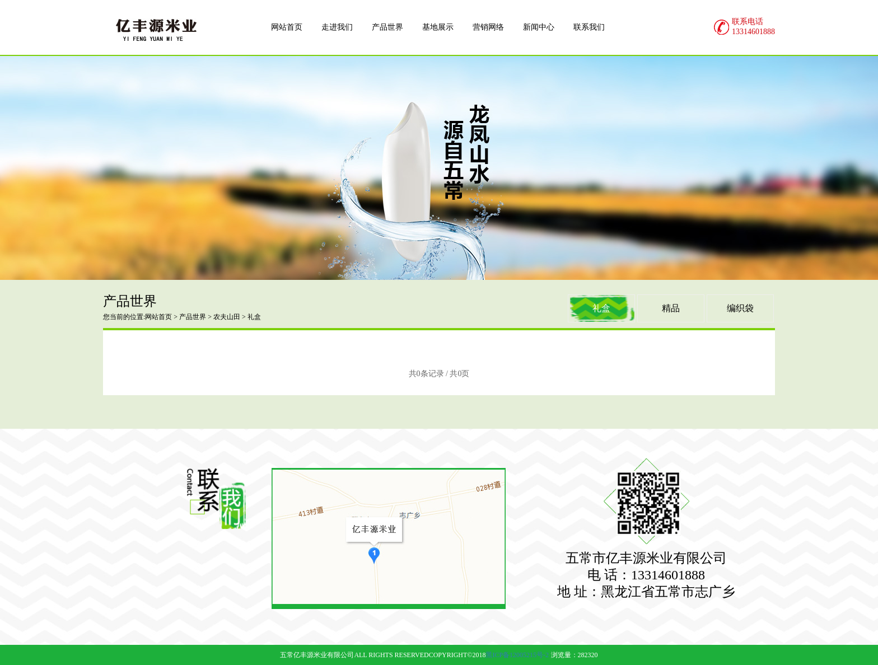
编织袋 (740, 308)
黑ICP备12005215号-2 (517, 655)
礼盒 (601, 308)
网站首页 (158, 317)
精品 (671, 308)
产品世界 (192, 317)
